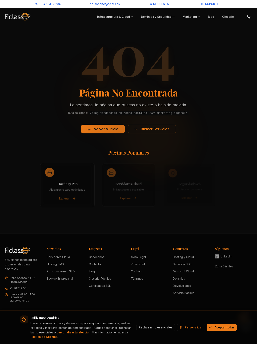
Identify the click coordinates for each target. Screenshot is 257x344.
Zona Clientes (224, 266)
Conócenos (96, 257)
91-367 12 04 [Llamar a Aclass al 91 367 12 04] (18, 288)
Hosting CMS (55, 264)
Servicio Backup (183, 293)
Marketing (191, 16)
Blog (211, 16)
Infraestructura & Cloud (115, 16)
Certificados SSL (100, 285)
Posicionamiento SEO (61, 271)
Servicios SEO (182, 264)
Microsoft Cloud (183, 271)
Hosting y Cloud (183, 257)
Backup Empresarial (60, 278)
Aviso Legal (138, 257)
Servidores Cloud (58, 257)
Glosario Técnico (100, 278)
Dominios (179, 278)
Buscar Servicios (151, 129)
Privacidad (138, 264)
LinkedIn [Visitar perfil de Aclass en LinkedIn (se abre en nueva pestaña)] (223, 256)
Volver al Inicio (102, 129)
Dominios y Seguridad (158, 16)
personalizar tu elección (73, 332)
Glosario (228, 16)
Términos (137, 278)
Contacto (95, 264)
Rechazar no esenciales (156, 327)
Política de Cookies (43, 336)
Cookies (136, 271)
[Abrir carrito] (248, 16)
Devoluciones (182, 285)
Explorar (67, 199)
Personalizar (190, 327)
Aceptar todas (221, 327)
